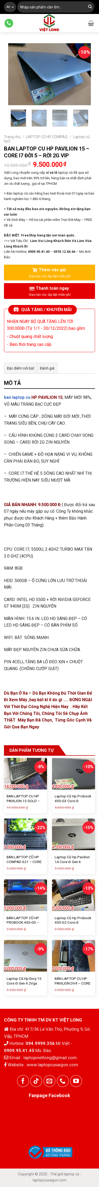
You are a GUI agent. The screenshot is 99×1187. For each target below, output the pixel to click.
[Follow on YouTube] (76, 1081)
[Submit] (90, 7)
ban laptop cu (17, 397)
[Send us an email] (50, 1081)
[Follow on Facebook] (23, 1081)
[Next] (86, 121)
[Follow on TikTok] (36, 1081)
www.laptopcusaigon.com (52, 1064)
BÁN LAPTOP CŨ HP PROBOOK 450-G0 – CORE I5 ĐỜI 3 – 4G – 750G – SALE (23, 925)
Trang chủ (12, 137)
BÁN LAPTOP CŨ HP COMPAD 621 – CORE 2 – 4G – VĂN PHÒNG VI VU (24, 864)
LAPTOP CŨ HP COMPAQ (47, 137)
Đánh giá (47, 368)
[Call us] (8, 23)
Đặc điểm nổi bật (20, 368)
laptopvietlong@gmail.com (50, 1057)
